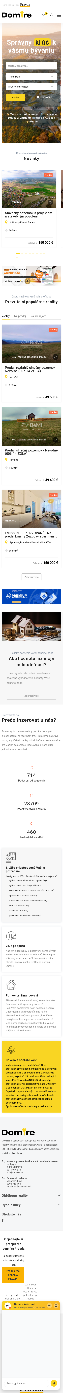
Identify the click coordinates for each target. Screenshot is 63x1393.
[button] (18, 253)
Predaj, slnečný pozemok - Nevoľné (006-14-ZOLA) (31, 452)
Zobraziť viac (31, 577)
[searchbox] (31, 65)
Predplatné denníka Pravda (13, 1275)
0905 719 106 (14, 1183)
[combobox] (31, 65)
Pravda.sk (50, 1091)
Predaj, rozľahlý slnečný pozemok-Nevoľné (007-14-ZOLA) (31, 369)
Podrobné (44, 97)
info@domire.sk (15, 1172)
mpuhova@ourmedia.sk (19, 1186)
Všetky (6, 316)
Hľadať (15, 97)
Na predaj (20, 316)
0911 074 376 (14, 1169)
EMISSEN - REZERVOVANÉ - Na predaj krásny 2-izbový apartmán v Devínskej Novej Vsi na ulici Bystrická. (30, 534)
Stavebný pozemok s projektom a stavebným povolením (30, 214)
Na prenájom (38, 316)
